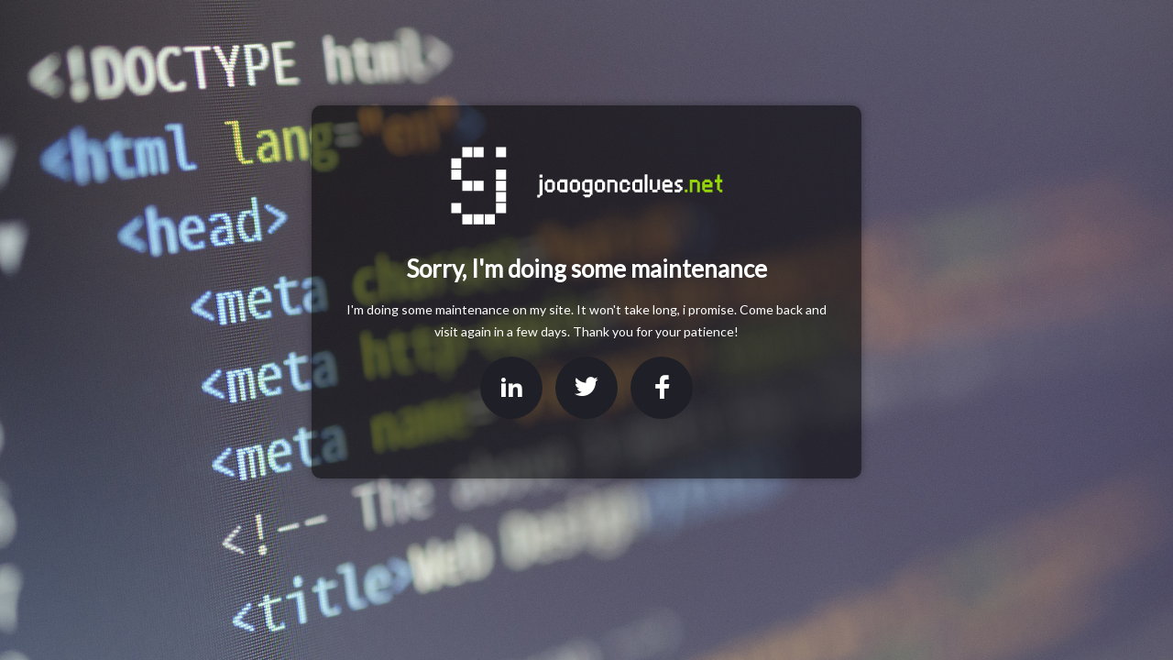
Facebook (661, 388)
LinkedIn (511, 388)
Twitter (586, 388)
